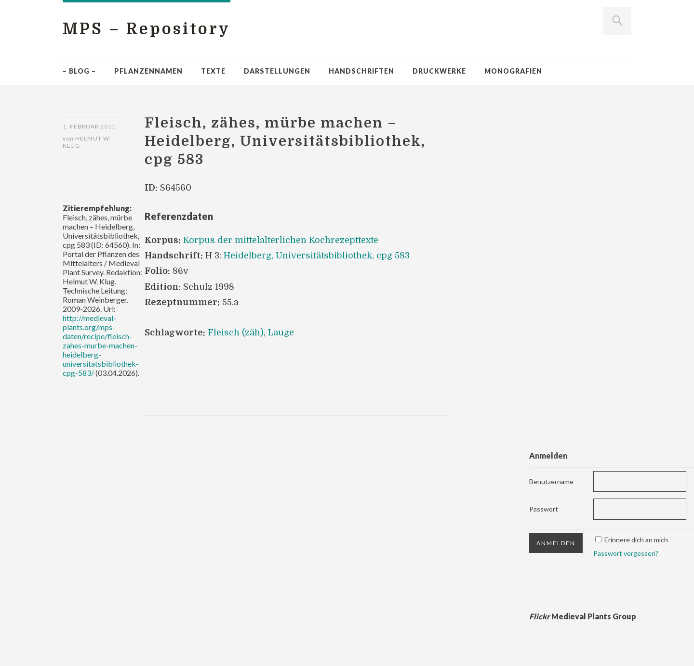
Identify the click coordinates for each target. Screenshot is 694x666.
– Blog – (79, 71)
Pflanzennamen (148, 71)
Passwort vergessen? (625, 553)
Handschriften (361, 71)
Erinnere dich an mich (636, 540)
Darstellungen (277, 71)
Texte (213, 71)
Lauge (281, 332)
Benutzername (551, 481)
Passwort (543, 509)
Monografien (513, 71)
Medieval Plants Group (582, 616)
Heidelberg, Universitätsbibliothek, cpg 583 (317, 255)
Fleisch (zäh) (236, 332)
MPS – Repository (146, 29)
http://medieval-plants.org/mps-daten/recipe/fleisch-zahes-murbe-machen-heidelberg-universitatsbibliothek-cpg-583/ (101, 345)
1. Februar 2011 (89, 126)
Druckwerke (439, 71)
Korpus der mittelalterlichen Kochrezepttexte (280, 240)
